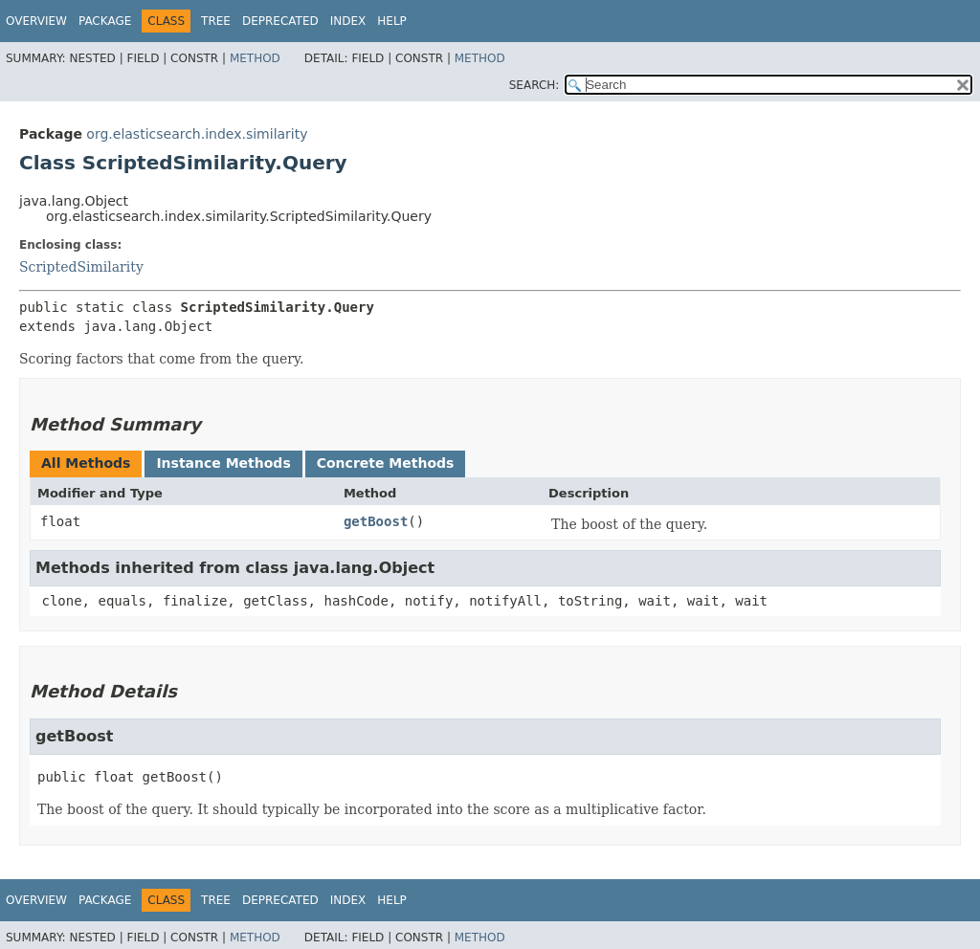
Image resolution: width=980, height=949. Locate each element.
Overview (36, 21)
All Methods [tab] (85, 463)
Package (104, 21)
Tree (216, 21)
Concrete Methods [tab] (386, 463)
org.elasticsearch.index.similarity (196, 134)
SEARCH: (534, 85)
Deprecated (280, 21)
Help (392, 21)
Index (348, 21)
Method (255, 58)
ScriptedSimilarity (81, 267)
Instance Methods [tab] (223, 463)
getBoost (376, 521)
